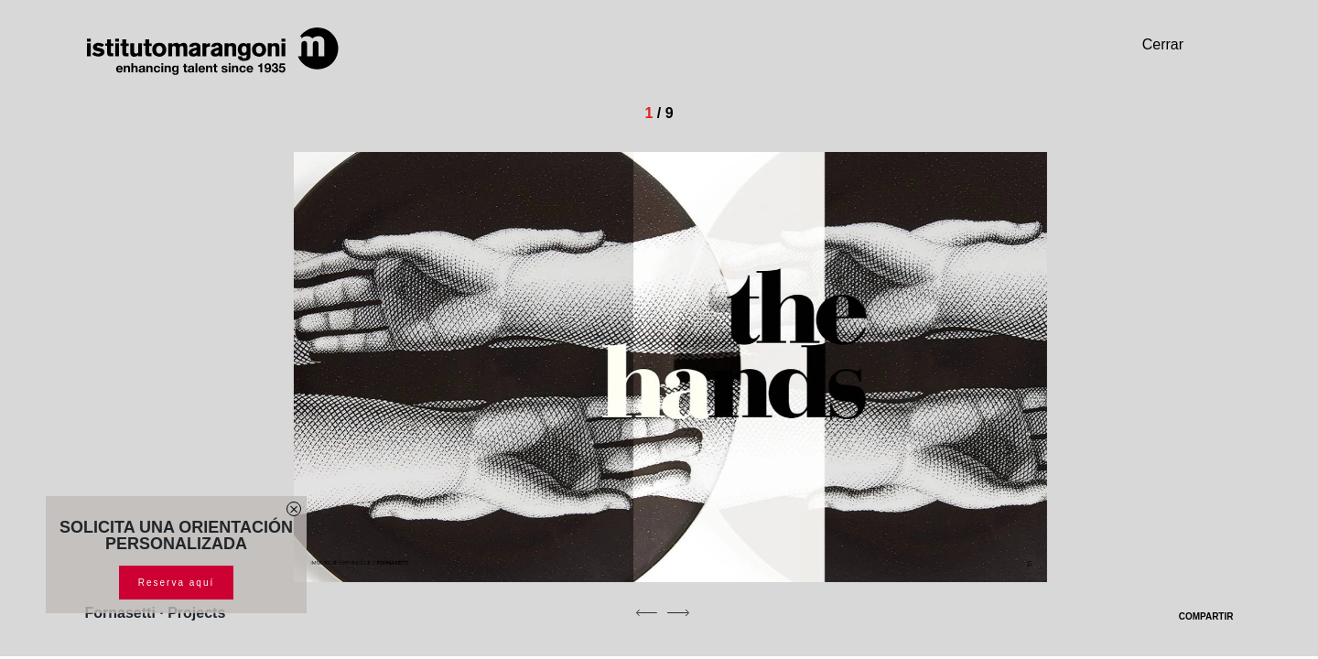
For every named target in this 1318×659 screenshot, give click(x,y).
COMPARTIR (1194, 616)
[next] (678, 612)
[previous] (646, 612)
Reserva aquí (176, 583)
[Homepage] (213, 51)
